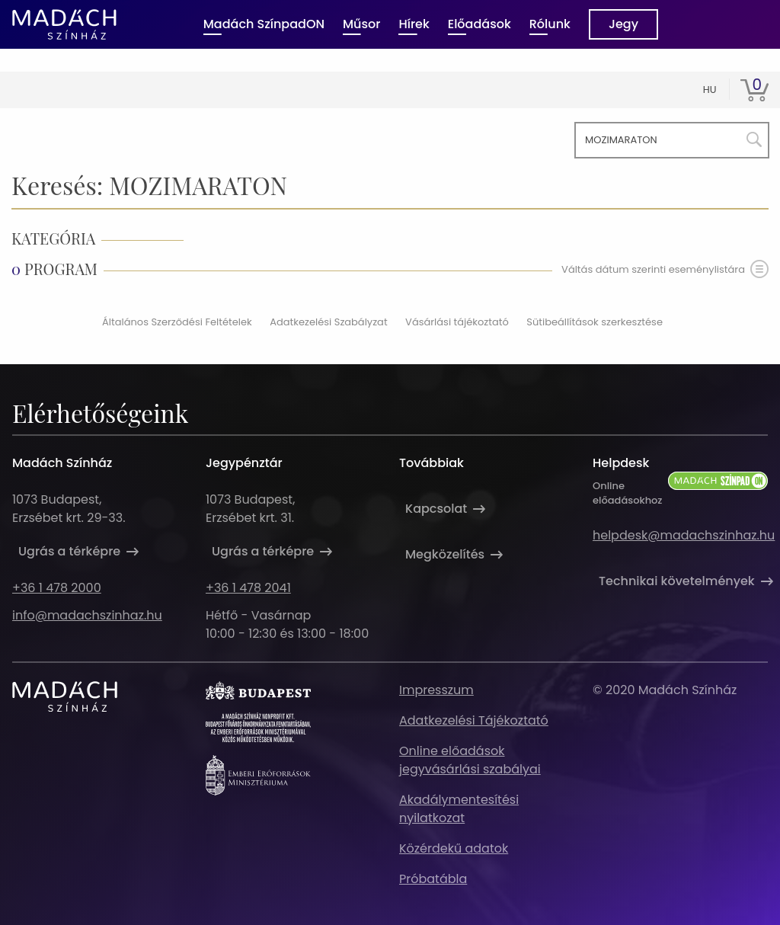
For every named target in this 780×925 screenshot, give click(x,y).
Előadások (479, 24)
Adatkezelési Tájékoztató (473, 720)
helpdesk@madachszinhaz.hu (684, 535)
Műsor (361, 24)
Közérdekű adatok (453, 848)
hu (710, 89)
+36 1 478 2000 (56, 588)
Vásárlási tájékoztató (457, 322)
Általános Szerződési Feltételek (177, 322)
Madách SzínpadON (263, 24)
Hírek (413, 24)
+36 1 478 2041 (248, 588)
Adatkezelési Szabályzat (328, 322)
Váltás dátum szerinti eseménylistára (665, 269)
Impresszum (436, 690)
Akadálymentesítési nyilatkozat (459, 809)
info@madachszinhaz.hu (87, 615)
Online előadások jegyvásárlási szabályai (470, 760)
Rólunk (550, 24)
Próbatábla (433, 879)
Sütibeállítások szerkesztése (594, 322)
